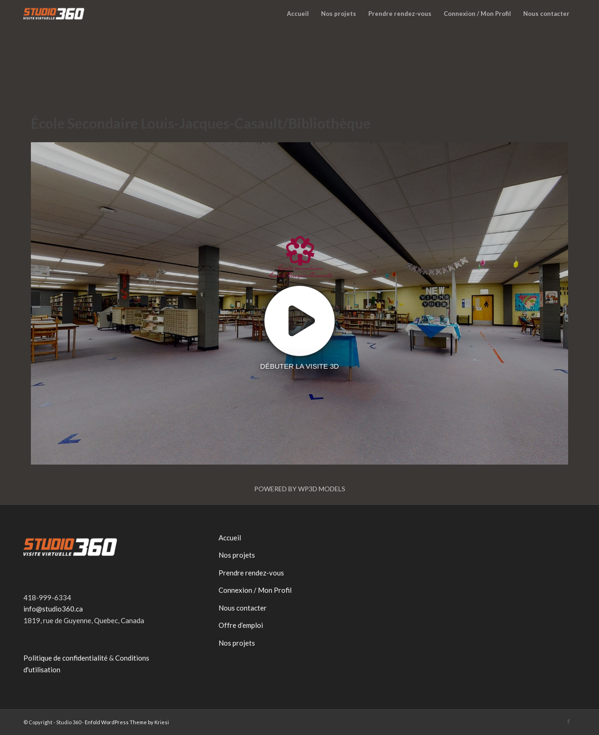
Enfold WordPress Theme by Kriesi (127, 722)
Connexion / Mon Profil (255, 590)
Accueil (230, 537)
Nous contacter (243, 608)
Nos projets (237, 555)
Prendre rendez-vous (251, 572)
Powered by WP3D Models (299, 489)
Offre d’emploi (241, 625)
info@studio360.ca (53, 608)
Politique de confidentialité (65, 658)
